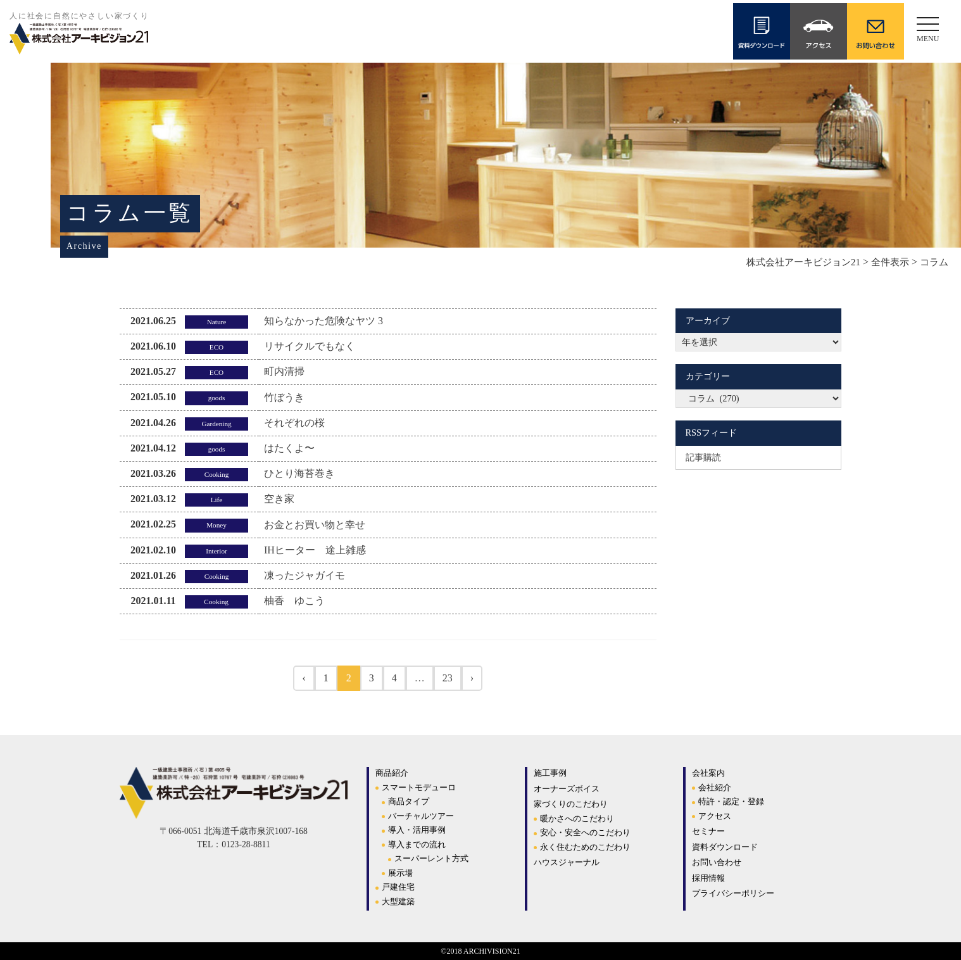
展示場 (400, 873)
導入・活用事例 (417, 830)
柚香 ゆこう (294, 600)
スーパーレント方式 (431, 858)
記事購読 (703, 457)
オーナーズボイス (567, 788)
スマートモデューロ (419, 787)
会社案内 (708, 773)
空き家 (279, 498)
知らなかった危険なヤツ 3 (323, 320)
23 (448, 678)
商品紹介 (391, 773)
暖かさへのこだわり (577, 818)
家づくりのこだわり (571, 804)
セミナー (708, 831)
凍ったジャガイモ (304, 575)
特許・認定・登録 (731, 801)
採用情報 (708, 878)
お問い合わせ (716, 862)
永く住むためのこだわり (585, 847)
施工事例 (550, 773)
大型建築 (398, 901)
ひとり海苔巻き (299, 473)
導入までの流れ (417, 844)
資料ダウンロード (725, 847)
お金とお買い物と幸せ (314, 524)
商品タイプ (408, 801)
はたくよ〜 (289, 448)
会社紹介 (714, 787)
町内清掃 (284, 371)
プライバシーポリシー (733, 893)
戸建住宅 (398, 887)
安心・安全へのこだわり (585, 832)
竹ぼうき (284, 397)
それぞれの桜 (294, 422)
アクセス (714, 816)
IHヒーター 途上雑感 (315, 550)
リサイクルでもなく (309, 346)
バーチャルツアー (421, 816)
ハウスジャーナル (567, 862)
